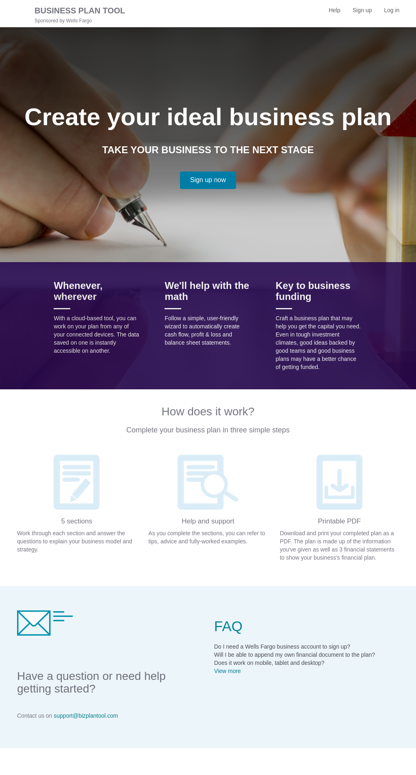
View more (227, 671)
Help (334, 10)
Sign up (365, 13)
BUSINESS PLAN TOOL (80, 10)
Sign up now (208, 179)
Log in (394, 13)
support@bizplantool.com (86, 715)
